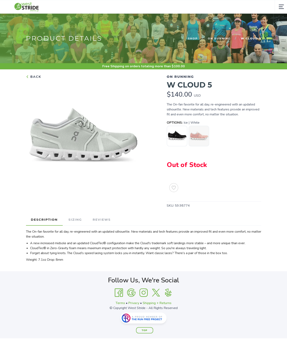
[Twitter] (156, 306)
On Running (219, 51)
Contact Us (204, 20)
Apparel (103, 20)
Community (175, 20)
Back (33, 90)
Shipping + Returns (157, 316)
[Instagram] (143, 306)
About (151, 20)
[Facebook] (119, 306)
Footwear (79, 20)
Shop (62, 20)
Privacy (133, 316)
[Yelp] (168, 306)
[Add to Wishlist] (173, 201)
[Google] (131, 306)
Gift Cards (231, 20)
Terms (120, 316)
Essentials (128, 20)
